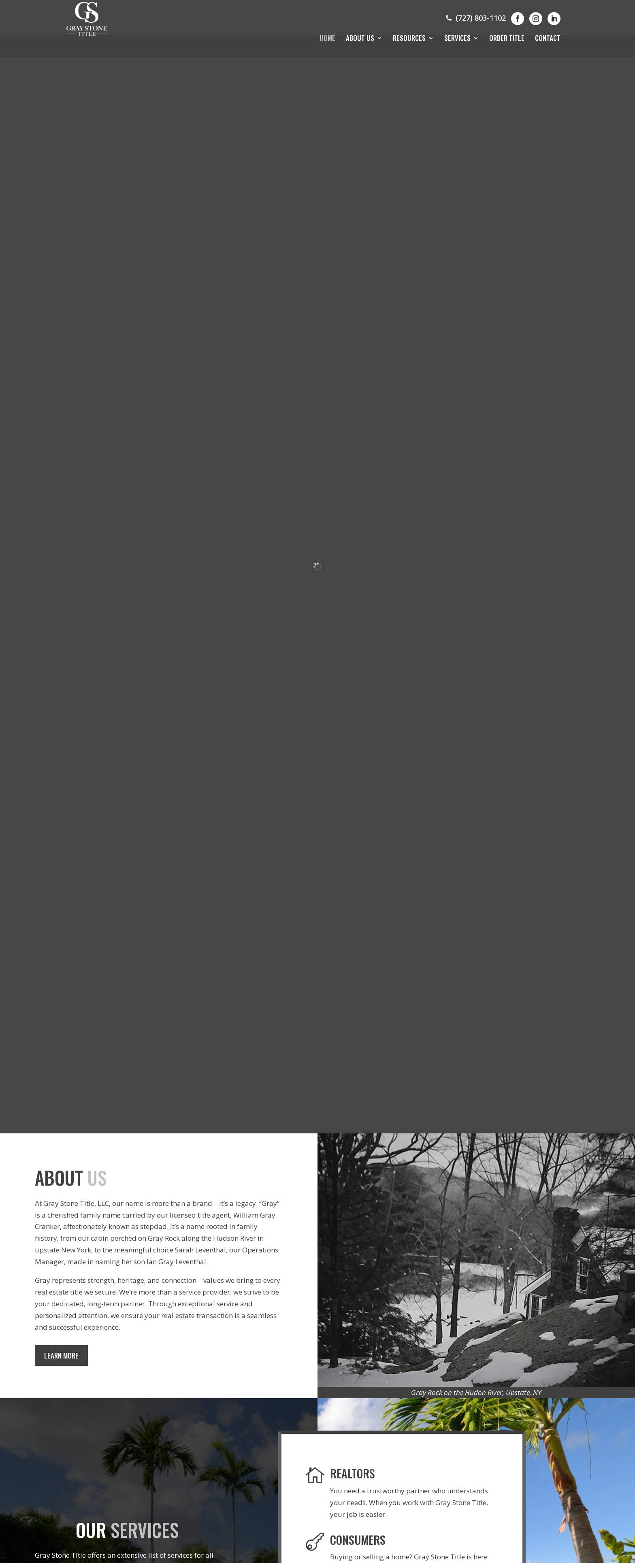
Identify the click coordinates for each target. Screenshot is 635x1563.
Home (327, 39)
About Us (360, 39)
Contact (547, 39)
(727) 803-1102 (475, 18)
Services (457, 39)
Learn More (64, 1359)
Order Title (506, 39)
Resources (409, 39)
